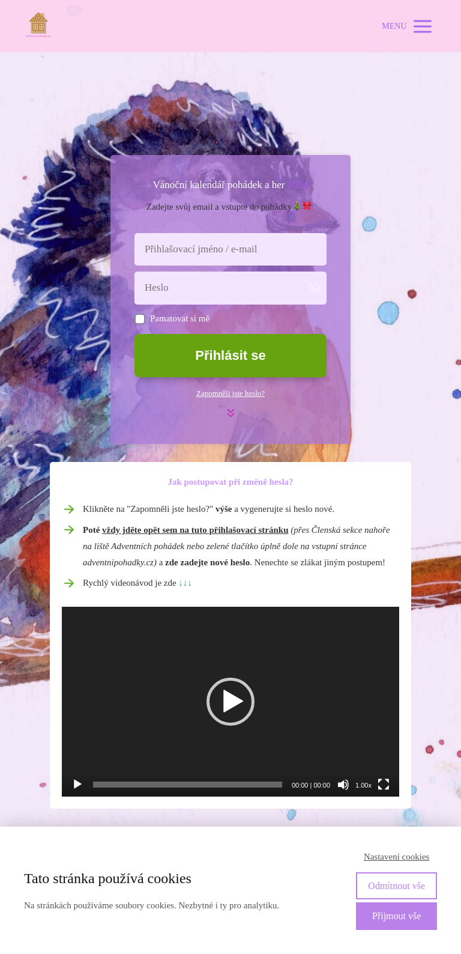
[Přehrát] (77, 785)
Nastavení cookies (397, 856)
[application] (230, 702)
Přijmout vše (396, 916)
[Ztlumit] (343, 785)
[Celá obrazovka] (384, 785)
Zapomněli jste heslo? (230, 393)
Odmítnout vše (396, 886)
